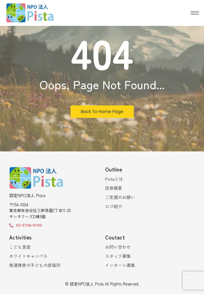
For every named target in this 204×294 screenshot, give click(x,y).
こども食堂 (20, 247)
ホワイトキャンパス (28, 256)
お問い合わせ (118, 247)
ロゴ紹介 (113, 206)
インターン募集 (120, 265)
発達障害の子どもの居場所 (34, 265)
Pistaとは (114, 179)
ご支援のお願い (120, 197)
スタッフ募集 (118, 256)
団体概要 (113, 188)
